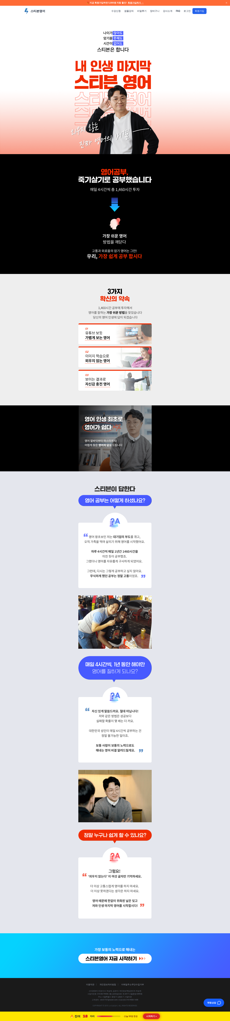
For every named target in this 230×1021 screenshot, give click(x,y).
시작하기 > (151, 1016)
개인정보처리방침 (108, 984)
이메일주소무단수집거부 (132, 984)
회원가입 (199, 11)
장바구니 (154, 11)
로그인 (187, 11)
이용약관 (90, 984)
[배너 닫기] (226, 3)
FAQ (178, 11)
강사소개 (167, 11)
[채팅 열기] (214, 1003)
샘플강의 (129, 11)
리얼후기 (142, 11)
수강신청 (116, 11)
